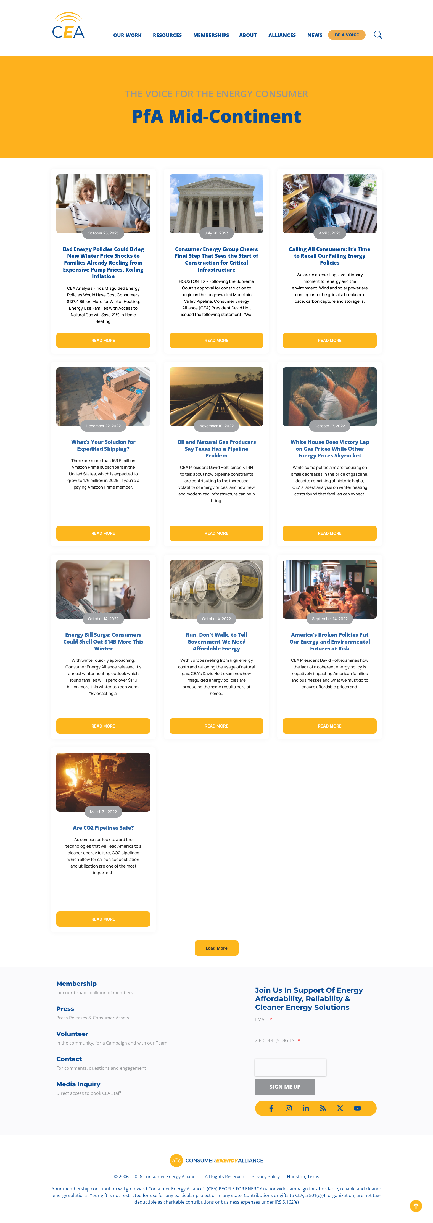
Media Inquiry (78, 1084)
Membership (76, 983)
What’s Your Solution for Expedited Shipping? (103, 445)
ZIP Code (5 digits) (276, 1040)
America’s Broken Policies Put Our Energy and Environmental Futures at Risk (329, 641)
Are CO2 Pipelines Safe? (103, 827)
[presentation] (290, 1067)
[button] (217, 948)
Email (262, 1019)
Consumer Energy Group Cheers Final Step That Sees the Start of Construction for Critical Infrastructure (216, 259)
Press (65, 1009)
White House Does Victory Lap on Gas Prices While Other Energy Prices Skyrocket (330, 448)
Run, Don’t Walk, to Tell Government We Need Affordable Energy (216, 641)
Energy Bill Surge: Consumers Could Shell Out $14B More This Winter (103, 641)
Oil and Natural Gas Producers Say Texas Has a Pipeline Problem (216, 448)
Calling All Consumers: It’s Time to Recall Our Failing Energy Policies (329, 256)
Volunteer (72, 1034)
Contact (69, 1059)
